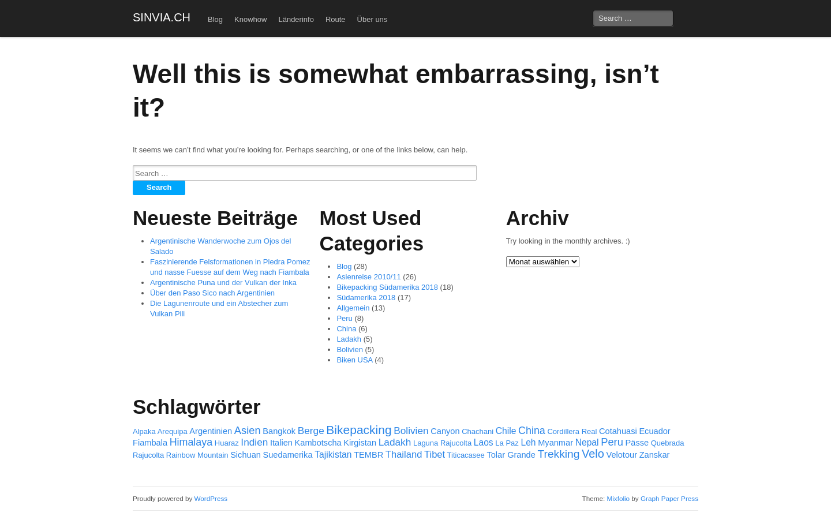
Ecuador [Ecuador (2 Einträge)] (654, 431)
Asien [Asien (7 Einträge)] (247, 430)
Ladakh (348, 339)
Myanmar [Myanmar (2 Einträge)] (555, 442)
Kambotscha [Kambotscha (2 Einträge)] (318, 442)
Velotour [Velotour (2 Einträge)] (621, 454)
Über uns (372, 19)
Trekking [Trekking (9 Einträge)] (558, 454)
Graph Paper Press (669, 498)
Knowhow (250, 19)
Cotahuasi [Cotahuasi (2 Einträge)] (618, 431)
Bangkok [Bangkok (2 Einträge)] (279, 431)
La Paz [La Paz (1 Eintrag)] (506, 443)
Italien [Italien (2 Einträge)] (281, 442)
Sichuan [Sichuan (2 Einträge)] (245, 454)
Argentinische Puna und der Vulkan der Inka (223, 282)
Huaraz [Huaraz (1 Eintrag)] (227, 443)
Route (335, 19)
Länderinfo (295, 19)
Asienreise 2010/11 (368, 276)
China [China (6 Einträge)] (531, 430)
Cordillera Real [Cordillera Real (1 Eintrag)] (572, 431)
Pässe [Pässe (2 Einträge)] (637, 442)
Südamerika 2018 (365, 297)
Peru (344, 318)
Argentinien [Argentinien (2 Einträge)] (210, 431)
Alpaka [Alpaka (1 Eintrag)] (144, 431)
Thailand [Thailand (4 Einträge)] (403, 454)
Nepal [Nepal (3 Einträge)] (587, 442)
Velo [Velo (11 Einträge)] (593, 453)
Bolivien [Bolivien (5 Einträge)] (411, 430)
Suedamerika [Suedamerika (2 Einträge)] (288, 454)
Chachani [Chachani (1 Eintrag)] (477, 431)
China (346, 328)
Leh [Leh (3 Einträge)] (528, 442)
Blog (215, 19)
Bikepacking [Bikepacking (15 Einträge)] (358, 429)
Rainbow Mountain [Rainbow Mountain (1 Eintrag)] (197, 455)
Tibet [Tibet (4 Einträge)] (434, 454)
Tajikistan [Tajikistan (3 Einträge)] (333, 454)
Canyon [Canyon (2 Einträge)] (445, 431)
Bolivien (349, 349)
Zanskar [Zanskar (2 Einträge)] (654, 454)
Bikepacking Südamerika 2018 (387, 287)
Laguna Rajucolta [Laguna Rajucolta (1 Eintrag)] (442, 443)
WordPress (211, 498)
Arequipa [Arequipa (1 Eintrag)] (173, 431)
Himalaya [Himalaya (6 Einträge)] (191, 442)
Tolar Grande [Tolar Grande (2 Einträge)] (510, 454)
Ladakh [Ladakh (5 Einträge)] (395, 442)
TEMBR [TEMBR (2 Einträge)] (368, 454)
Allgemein (352, 308)
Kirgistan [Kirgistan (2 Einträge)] (359, 442)
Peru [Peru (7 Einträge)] (612, 442)
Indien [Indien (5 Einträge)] (254, 442)
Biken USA (354, 360)
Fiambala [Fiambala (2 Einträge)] (150, 442)
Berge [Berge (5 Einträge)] (311, 430)
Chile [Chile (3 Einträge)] (506, 431)
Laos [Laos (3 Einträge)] (483, 442)
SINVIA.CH (161, 17)
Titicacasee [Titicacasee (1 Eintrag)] (466, 455)
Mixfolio (618, 498)
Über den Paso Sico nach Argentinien (212, 293)
